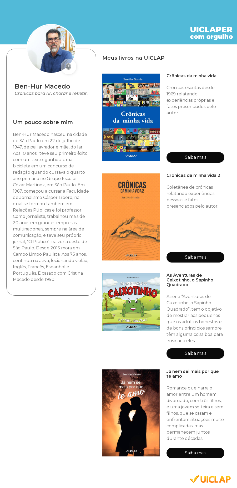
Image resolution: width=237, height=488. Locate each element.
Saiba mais (195, 157)
